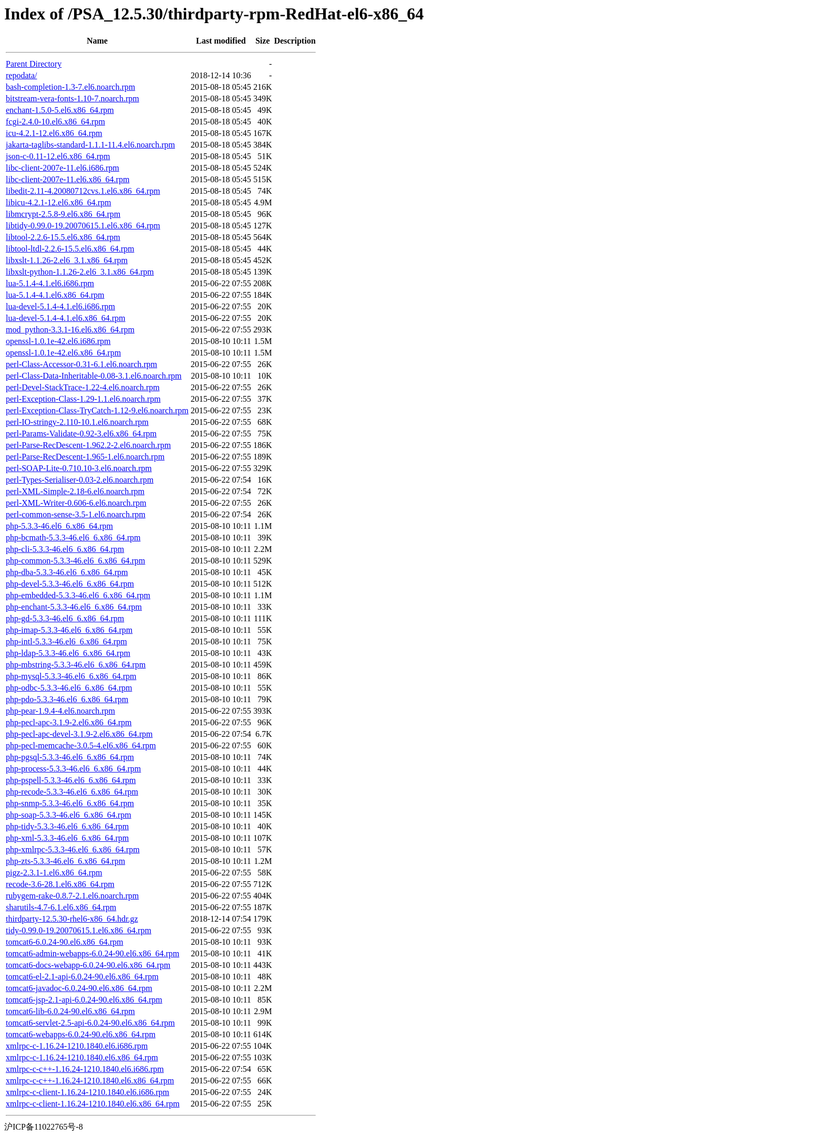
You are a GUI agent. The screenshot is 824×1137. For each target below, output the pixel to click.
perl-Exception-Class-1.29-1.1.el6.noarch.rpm (83, 398)
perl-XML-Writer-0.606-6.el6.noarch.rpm (76, 502)
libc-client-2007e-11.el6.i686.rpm (62, 167)
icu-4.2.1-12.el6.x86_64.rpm (54, 133)
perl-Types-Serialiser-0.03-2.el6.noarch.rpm (79, 479)
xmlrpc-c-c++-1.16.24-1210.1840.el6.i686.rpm (85, 1069)
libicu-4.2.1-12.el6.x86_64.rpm (58, 202)
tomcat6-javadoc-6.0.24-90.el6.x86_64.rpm (79, 988)
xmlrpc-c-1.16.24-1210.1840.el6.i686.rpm (77, 1045)
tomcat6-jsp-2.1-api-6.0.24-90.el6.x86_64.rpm (84, 999)
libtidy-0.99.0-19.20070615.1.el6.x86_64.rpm (83, 225)
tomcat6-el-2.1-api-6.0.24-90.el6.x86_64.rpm (82, 976)
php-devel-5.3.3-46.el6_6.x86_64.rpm (70, 583)
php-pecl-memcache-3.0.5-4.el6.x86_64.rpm (81, 745)
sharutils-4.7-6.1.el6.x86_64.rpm (61, 907)
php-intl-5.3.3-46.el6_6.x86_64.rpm (66, 641)
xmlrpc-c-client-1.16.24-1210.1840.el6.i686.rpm (87, 1092)
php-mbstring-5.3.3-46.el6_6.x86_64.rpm (76, 664)
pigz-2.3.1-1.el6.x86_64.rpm (54, 872)
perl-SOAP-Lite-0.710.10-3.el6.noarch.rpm (79, 468)
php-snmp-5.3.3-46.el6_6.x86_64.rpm (70, 803)
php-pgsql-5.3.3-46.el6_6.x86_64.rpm (70, 757)
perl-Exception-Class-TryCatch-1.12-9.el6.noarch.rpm (97, 410)
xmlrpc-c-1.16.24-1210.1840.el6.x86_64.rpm (82, 1057)
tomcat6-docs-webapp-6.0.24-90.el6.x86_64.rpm (88, 965)
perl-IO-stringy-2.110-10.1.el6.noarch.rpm (77, 422)
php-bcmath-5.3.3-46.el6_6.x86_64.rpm (73, 537)
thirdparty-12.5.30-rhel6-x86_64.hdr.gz (72, 918)
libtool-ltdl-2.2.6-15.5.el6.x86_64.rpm (70, 248)
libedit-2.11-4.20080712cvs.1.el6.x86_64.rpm (83, 190)
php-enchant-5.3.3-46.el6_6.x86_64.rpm (74, 606)
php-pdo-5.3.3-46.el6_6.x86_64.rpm (67, 699)
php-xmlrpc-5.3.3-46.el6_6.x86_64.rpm (73, 849)
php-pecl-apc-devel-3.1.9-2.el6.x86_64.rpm (79, 733)
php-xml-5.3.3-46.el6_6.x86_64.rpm (67, 837)
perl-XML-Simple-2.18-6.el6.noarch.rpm (75, 491)
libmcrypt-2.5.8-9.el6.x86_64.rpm (63, 214)
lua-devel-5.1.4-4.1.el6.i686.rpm (60, 306)
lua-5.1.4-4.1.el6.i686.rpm (50, 283)
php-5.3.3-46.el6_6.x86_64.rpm (59, 525)
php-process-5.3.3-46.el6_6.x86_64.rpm (73, 768)
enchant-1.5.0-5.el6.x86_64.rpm (60, 110)
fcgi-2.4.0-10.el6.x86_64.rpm (55, 121)
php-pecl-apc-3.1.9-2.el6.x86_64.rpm (68, 722)
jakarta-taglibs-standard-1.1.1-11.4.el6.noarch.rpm (90, 144)
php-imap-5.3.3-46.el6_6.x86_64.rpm (69, 629)
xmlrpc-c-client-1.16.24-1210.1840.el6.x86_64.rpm (93, 1103)
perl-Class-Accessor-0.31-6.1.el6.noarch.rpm (81, 364)
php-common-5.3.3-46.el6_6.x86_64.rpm (75, 560)
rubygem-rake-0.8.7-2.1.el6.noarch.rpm (72, 895)
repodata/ (21, 75)
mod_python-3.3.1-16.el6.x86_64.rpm (70, 329)
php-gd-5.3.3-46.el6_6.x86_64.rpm (65, 618)
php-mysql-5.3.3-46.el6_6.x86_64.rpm (71, 676)
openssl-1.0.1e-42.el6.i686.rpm (58, 341)
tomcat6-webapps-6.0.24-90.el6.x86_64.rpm (81, 1034)
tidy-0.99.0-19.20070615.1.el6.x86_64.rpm (78, 930)
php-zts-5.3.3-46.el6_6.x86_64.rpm (65, 861)
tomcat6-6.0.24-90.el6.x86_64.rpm (64, 941)
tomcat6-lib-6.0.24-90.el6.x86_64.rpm (70, 1011)
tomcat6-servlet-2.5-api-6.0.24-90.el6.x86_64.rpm (90, 1022)
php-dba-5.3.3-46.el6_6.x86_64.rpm (67, 572)
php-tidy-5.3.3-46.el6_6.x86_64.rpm (67, 826)
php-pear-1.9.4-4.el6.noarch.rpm (60, 710)
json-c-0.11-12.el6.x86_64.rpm (58, 156)
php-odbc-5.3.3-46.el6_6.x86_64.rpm (69, 687)
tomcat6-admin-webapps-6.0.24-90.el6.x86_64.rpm (92, 953)
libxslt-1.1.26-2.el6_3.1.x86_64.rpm (67, 260)
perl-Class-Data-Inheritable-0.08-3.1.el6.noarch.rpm (94, 375)
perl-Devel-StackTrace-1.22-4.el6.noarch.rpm (83, 387)
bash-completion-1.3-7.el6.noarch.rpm (70, 86)
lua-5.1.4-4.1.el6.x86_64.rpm (55, 294)
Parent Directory (33, 63)
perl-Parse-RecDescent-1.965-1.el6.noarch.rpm (85, 456)
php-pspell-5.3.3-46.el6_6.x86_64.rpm (71, 780)
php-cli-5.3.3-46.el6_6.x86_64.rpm (65, 549)
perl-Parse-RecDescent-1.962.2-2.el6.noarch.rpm (88, 445)
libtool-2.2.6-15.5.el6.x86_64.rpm (63, 237)
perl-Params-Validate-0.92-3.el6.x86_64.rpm (81, 433)
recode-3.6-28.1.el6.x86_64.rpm (60, 884)
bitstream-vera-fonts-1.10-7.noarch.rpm (72, 98)
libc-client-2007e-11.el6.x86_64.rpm (67, 179)
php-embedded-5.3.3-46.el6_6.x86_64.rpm (78, 595)
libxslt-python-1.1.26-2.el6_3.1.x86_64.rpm (80, 271)
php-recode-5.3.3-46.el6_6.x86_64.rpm (72, 791)
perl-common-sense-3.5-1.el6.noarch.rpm (76, 514)
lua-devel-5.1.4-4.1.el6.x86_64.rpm (66, 318)
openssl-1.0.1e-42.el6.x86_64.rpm (63, 352)
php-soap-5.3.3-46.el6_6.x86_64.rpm (68, 814)
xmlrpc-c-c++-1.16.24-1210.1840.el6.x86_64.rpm (90, 1080)
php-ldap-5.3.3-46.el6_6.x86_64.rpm (68, 653)
